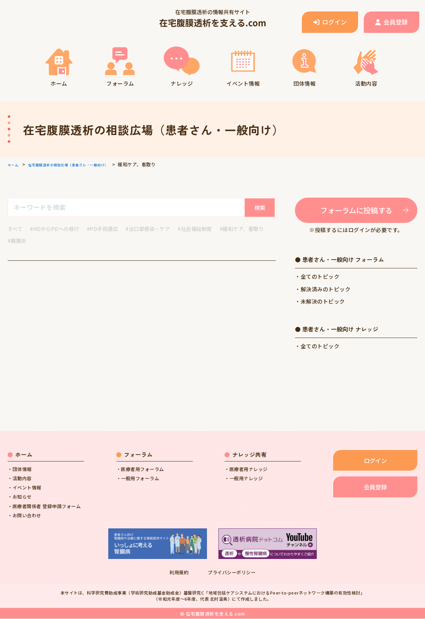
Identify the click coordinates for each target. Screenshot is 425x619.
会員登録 (391, 21)
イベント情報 (243, 65)
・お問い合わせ (24, 515)
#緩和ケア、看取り (31, 241)
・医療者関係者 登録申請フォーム (44, 506)
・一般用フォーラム (138, 478)
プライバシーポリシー (232, 573)
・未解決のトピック (320, 301)
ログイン (330, 21)
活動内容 (366, 65)
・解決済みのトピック (322, 289)
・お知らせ (20, 497)
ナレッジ (182, 65)
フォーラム (120, 65)
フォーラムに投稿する (356, 210)
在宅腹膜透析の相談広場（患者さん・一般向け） (84, 164)
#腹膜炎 (73, 241)
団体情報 (305, 65)
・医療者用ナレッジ (246, 469)
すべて (16, 228)
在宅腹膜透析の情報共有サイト (212, 18)
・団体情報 (20, 469)
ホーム (59, 65)
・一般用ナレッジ (244, 478)
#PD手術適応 (107, 228)
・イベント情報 (24, 488)
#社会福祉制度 (205, 228)
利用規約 (179, 573)
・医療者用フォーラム (140, 469)
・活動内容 (20, 478)
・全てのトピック (317, 277)
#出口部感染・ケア (156, 228)
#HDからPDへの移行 (57, 228)
